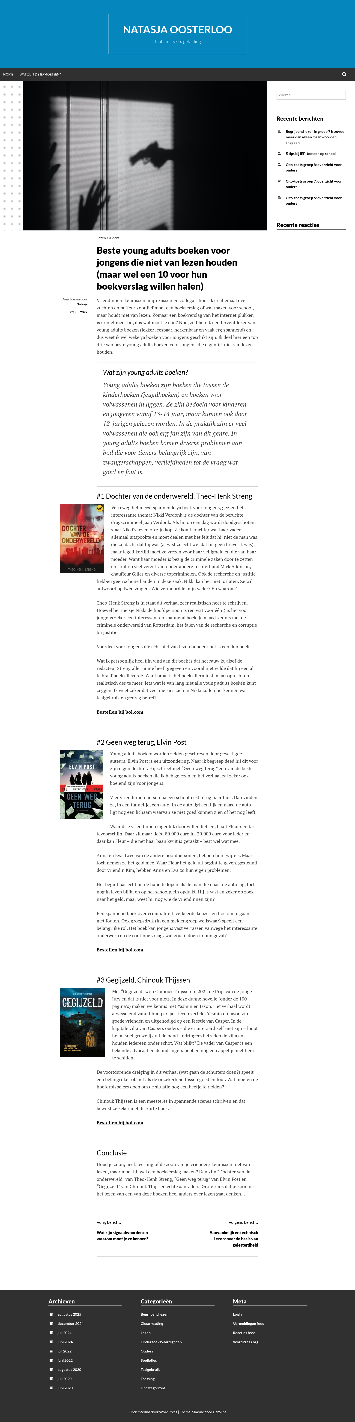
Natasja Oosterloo (177, 29)
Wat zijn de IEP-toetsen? (40, 74)
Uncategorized (153, 1388)
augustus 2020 (69, 1369)
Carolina (220, 1412)
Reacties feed (244, 1332)
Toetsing (148, 1378)
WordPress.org (245, 1342)
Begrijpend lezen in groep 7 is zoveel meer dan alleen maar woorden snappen (315, 137)
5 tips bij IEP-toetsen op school (311, 153)
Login (237, 1314)
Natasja (82, 304)
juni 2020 (65, 1388)
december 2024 (71, 1323)
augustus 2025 (69, 1314)
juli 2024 (65, 1332)
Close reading (152, 1323)
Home (8, 74)
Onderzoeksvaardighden (161, 1342)
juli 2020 (65, 1378)
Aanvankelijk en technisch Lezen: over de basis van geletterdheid (233, 1239)
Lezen (101, 238)
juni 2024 (65, 1342)
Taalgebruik (150, 1369)
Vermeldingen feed (248, 1323)
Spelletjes (149, 1360)
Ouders (113, 238)
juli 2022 (65, 1351)
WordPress (168, 1412)
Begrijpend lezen (154, 1314)
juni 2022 (65, 1360)
